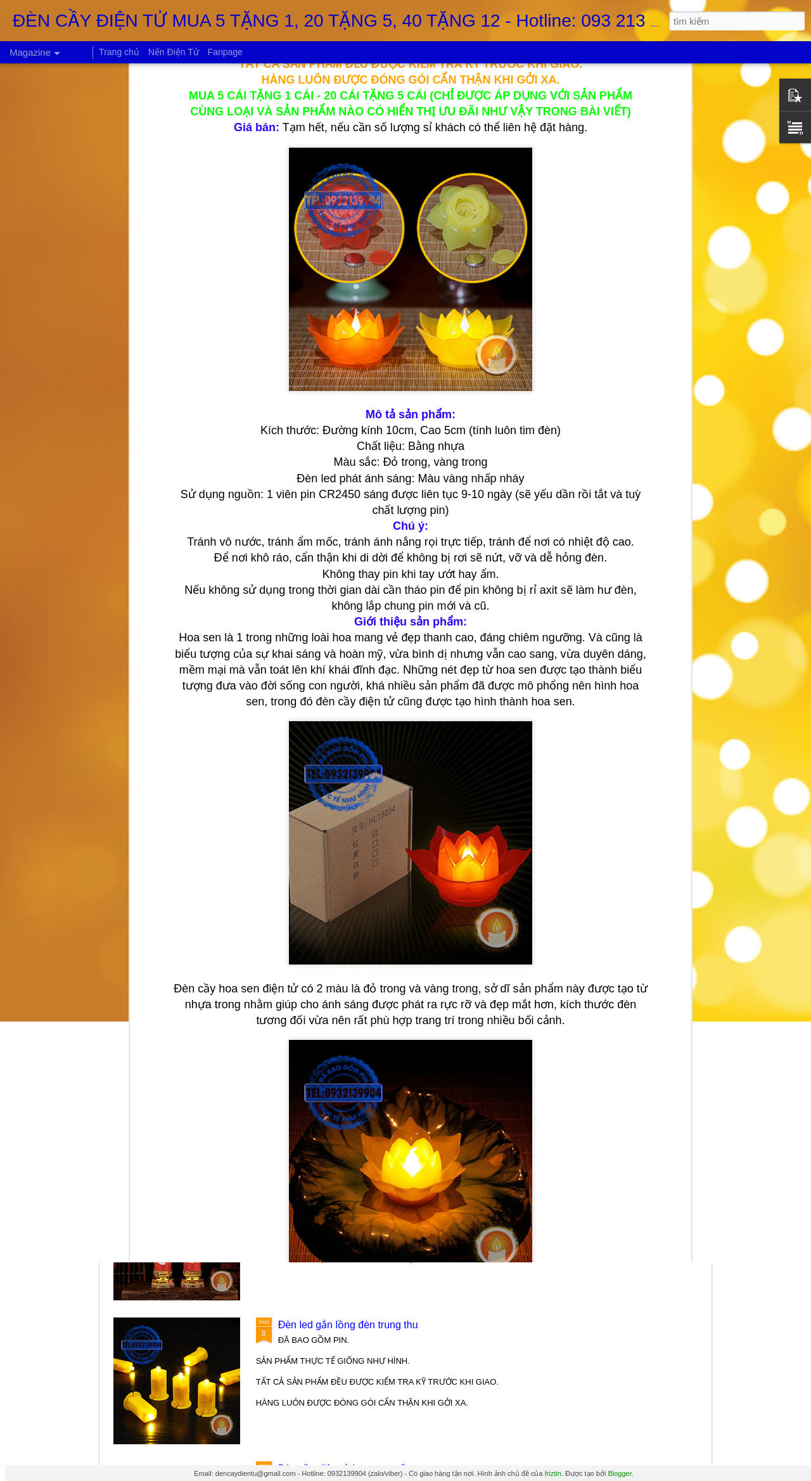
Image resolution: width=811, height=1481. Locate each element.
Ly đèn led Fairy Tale (324, 1035)
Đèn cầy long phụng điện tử (341, 1181)
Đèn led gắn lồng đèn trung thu (348, 1324)
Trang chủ (119, 52)
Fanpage (225, 52)
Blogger (619, 1473)
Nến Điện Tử (173, 52)
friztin (553, 1473)
